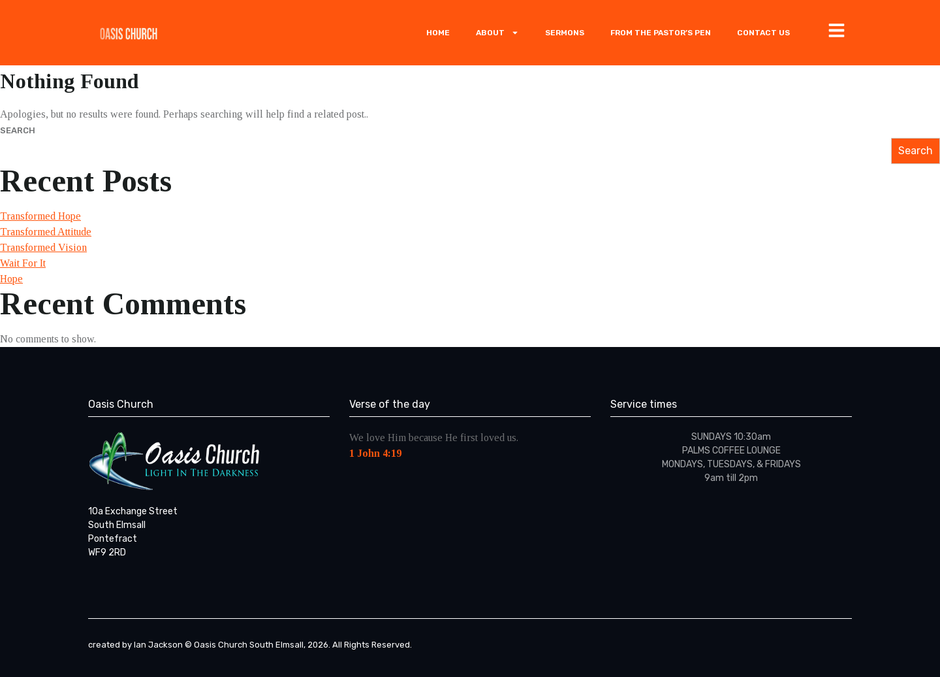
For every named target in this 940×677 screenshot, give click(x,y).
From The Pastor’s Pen (660, 32)
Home (438, 32)
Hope (11, 278)
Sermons (564, 32)
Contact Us (763, 32)
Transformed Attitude (45, 231)
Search (17, 130)
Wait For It (23, 263)
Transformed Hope (40, 216)
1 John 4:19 (375, 453)
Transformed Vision (43, 247)
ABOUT (497, 32)
